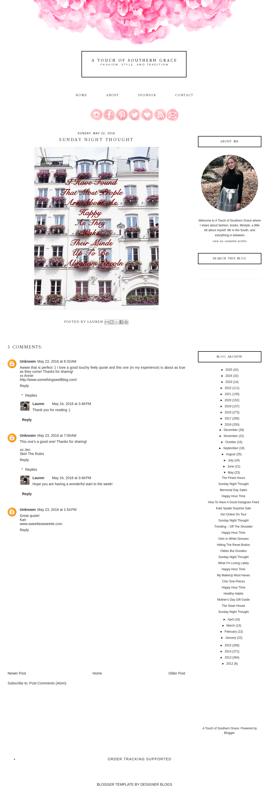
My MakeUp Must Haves (233, 575)
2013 (228, 657)
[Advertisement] (46, 635)
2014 (228, 651)
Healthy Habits (233, 593)
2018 (228, 412)
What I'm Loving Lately (233, 563)
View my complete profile (229, 241)
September (230, 448)
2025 (229, 370)
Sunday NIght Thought (233, 612)
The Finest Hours (233, 478)
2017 (228, 418)
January (230, 638)
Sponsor (147, 95)
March (230, 625)
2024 (229, 376)
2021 (228, 394)
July (230, 460)
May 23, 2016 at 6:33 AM (56, 361)
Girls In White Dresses (233, 539)
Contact (184, 95)
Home (81, 95)
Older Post (177, 673)
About (113, 95)
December (231, 430)
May (231, 472)
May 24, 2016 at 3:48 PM (71, 404)
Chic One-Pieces (233, 581)
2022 (228, 388)
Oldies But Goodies (233, 551)
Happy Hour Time (233, 496)
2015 (228, 645)
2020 (228, 400)
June (230, 466)
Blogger (229, 733)
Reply (24, 386)
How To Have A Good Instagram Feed (233, 502)
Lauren (38, 404)
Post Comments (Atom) (47, 683)
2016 (228, 424)
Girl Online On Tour (234, 514)
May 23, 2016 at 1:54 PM (56, 510)
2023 (229, 382)
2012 (229, 663)
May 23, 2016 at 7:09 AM (56, 435)
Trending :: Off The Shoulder (233, 526)
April (231, 619)
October (230, 442)
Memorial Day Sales (233, 490)
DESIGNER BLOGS (156, 784)
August (230, 454)
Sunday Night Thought (233, 484)
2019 (228, 406)
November (231, 436)
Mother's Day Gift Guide (233, 599)
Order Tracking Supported (140, 759)
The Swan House (233, 606)
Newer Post (17, 673)
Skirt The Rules (32, 454)
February (231, 631)
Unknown (28, 361)
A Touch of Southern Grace (134, 60)
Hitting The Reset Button (233, 545)
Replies (31, 395)
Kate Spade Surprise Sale (233, 508)
